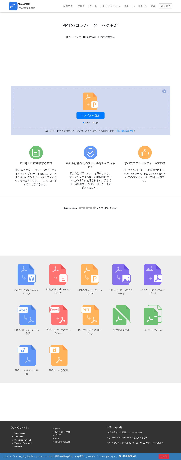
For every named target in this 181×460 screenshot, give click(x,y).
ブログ (81, 6)
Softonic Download (21, 440)
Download (17, 446)
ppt (96, 122)
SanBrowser (18, 433)
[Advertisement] (90, 58)
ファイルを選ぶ (90, 115)
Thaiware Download (22, 443)
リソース (92, 6)
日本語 (165, 6)
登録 (153, 6)
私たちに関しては (61, 432)
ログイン (142, 6)
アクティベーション (110, 6)
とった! (164, 456)
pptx (86, 122)
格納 (56, 438)
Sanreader (18, 437)
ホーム (57, 429)
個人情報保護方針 (125, 131)
